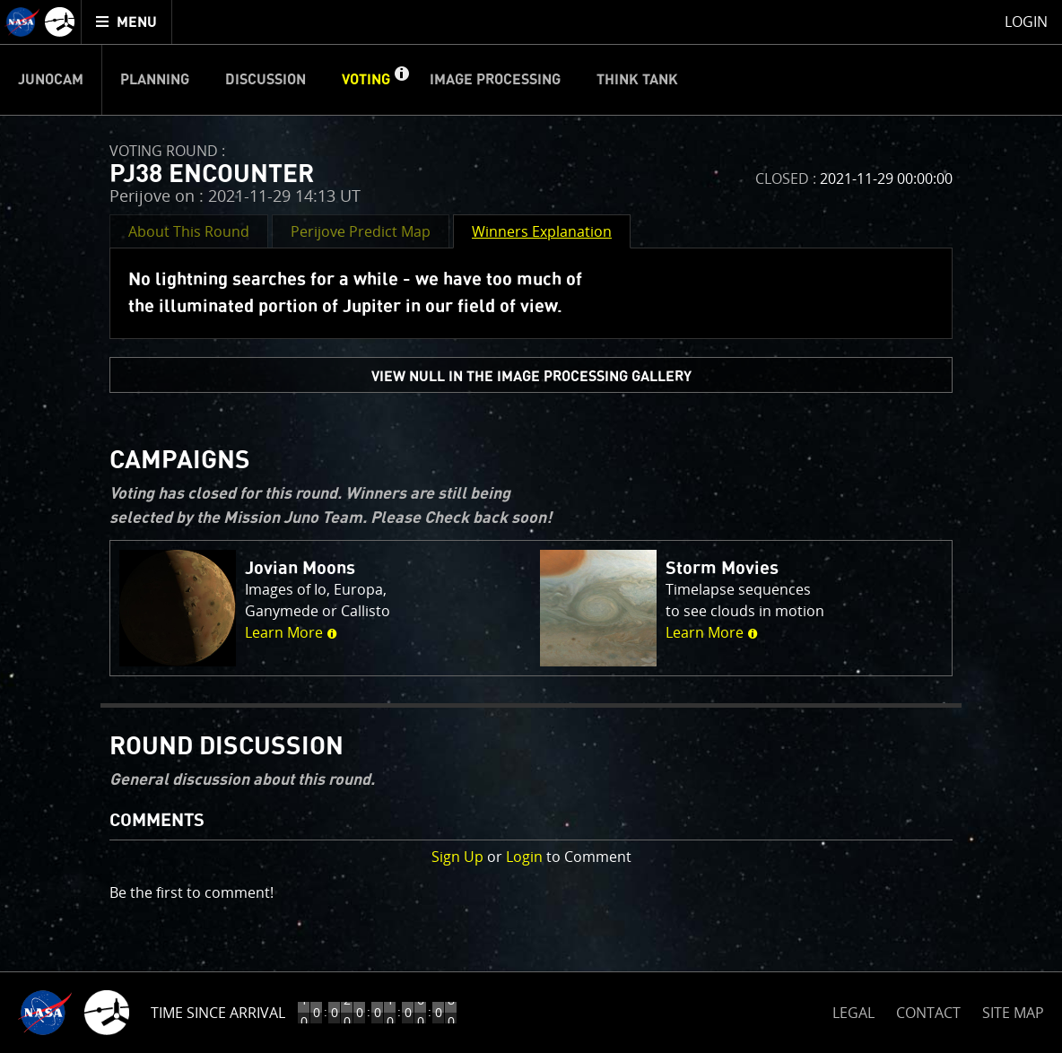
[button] (401, 80)
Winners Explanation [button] (542, 231)
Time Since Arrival (218, 1012)
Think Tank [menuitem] (637, 80)
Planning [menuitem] (154, 80)
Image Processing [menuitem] (495, 80)
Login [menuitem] (1026, 21)
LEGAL (853, 1009)
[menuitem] (127, 22)
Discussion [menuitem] (265, 80)
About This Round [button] (188, 231)
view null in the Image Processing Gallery (531, 377)
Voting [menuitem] (366, 80)
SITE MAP (1013, 1013)
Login (524, 856)
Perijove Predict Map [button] (361, 231)
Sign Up (457, 856)
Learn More (291, 632)
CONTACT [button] (928, 1013)
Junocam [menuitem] (50, 80)
